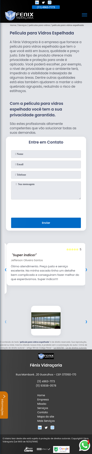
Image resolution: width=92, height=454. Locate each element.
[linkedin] (37, 3)
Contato (42, 412)
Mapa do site (45, 416)
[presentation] (46, 208)
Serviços (42, 408)
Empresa (43, 399)
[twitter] (43, 3)
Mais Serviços (46, 421)
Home (41, 395)
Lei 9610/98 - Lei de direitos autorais (69, 348)
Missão (41, 404)
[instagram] (49, 3)
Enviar (46, 223)
